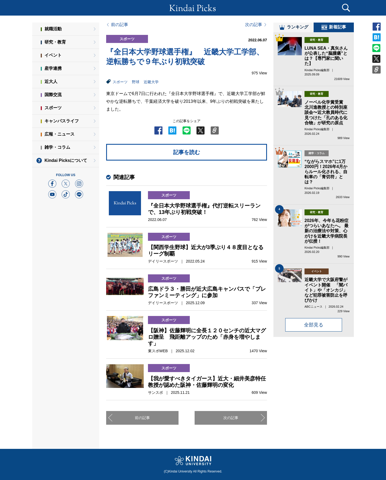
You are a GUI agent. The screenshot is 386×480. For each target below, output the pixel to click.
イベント (53, 55)
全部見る (313, 328)
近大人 (50, 81)
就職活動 (53, 29)
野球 (135, 82)
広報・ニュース (59, 134)
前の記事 (119, 25)
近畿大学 (151, 82)
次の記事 (253, 25)
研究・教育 (55, 42)
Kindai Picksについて (65, 160)
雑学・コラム (57, 147)
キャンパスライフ (61, 121)
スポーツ (120, 82)
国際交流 (53, 94)
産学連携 (53, 68)
